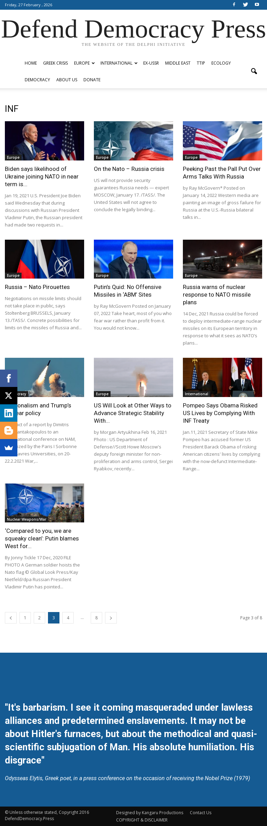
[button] (253, 71)
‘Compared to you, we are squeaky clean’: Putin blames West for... (42, 538)
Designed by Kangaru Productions (149, 813)
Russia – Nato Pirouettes (37, 286)
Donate (91, 80)
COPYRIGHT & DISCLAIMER (142, 820)
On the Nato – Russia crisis (129, 168)
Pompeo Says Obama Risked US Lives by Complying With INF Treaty (220, 413)
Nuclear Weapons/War (26, 519)
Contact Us (200, 813)
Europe (84, 63)
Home (31, 63)
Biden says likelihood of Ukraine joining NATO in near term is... (42, 176)
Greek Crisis (55, 63)
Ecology (221, 63)
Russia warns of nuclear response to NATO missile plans (217, 294)
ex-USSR (151, 63)
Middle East (178, 63)
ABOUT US (66, 80)
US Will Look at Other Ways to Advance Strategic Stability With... (132, 413)
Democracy (37, 80)
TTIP (201, 63)
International (119, 63)
